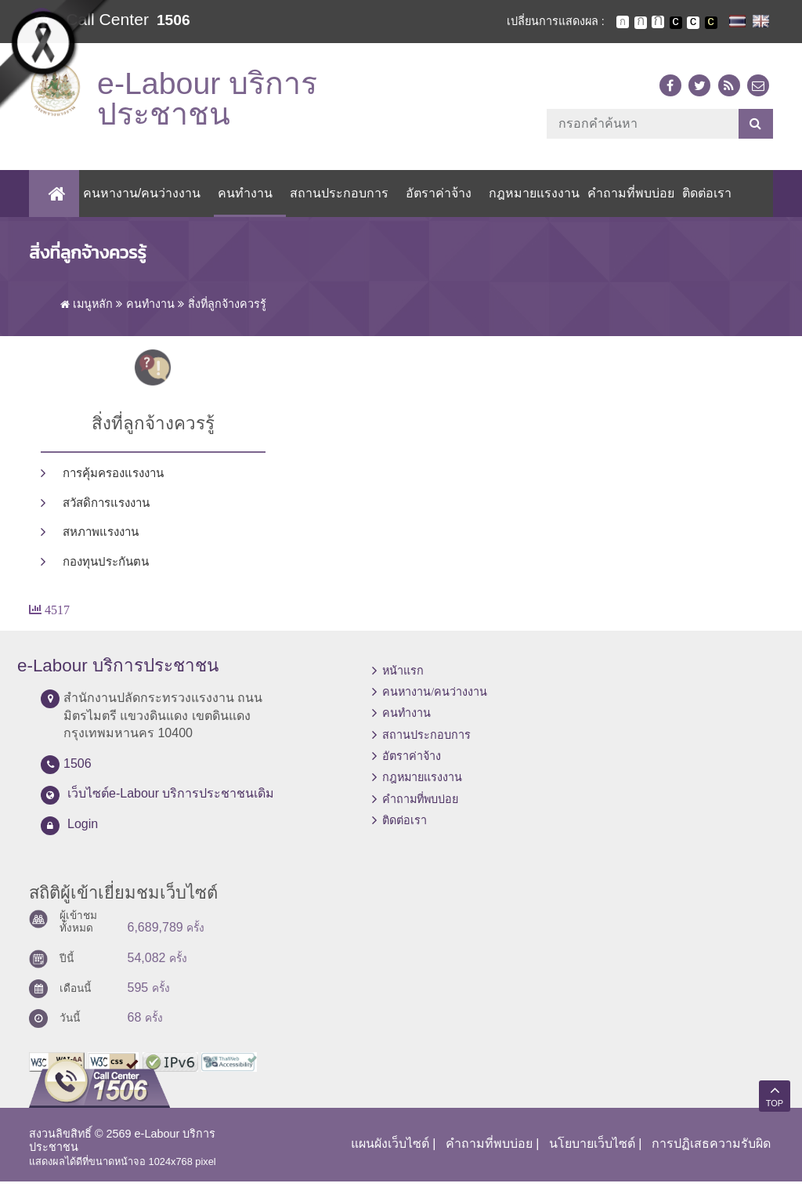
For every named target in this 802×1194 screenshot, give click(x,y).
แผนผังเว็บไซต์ (390, 1156)
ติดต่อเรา (702, 205)
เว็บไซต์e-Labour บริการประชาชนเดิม (171, 805)
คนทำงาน (240, 205)
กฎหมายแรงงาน (529, 205)
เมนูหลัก (86, 316)
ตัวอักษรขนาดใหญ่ (658, 22)
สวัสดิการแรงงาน (106, 515)
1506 (173, 20)
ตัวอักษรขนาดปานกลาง (640, 22)
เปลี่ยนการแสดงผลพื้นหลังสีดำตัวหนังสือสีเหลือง (711, 22)
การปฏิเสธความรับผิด (711, 1156)
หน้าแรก (403, 683)
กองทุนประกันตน (106, 574)
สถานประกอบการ (334, 205)
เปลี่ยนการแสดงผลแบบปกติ (693, 22)
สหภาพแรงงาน (101, 544)
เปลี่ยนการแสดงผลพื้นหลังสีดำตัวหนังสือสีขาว (676, 22)
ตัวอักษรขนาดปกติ (622, 22)
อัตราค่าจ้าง (434, 205)
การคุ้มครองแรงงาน (113, 485)
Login (82, 836)
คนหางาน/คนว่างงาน (136, 205)
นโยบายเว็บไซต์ (592, 1156)
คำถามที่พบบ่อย (626, 205)
